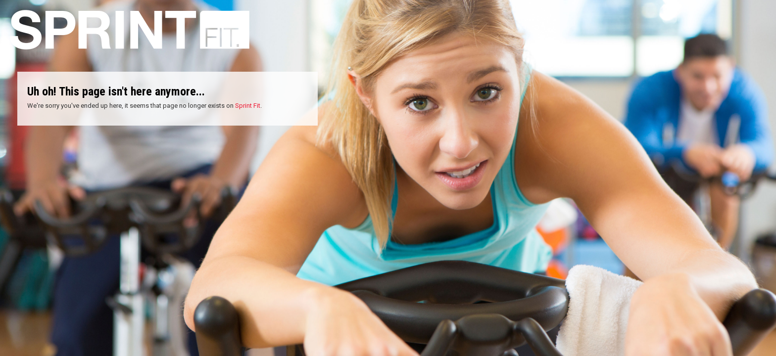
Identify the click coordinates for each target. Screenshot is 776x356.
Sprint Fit (247, 105)
